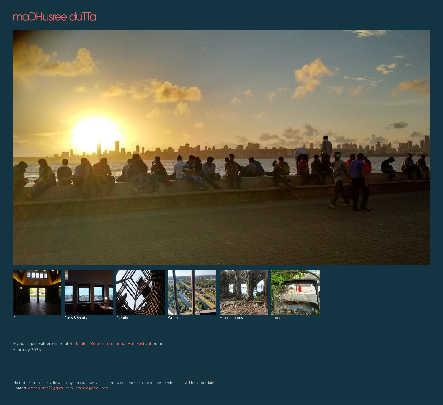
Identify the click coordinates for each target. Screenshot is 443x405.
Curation (140, 295)
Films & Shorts (89, 295)
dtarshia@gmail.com (91, 388)
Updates (295, 295)
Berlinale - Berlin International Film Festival (111, 343)
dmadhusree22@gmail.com (50, 388)
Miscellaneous (244, 295)
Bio (37, 295)
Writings (192, 295)
